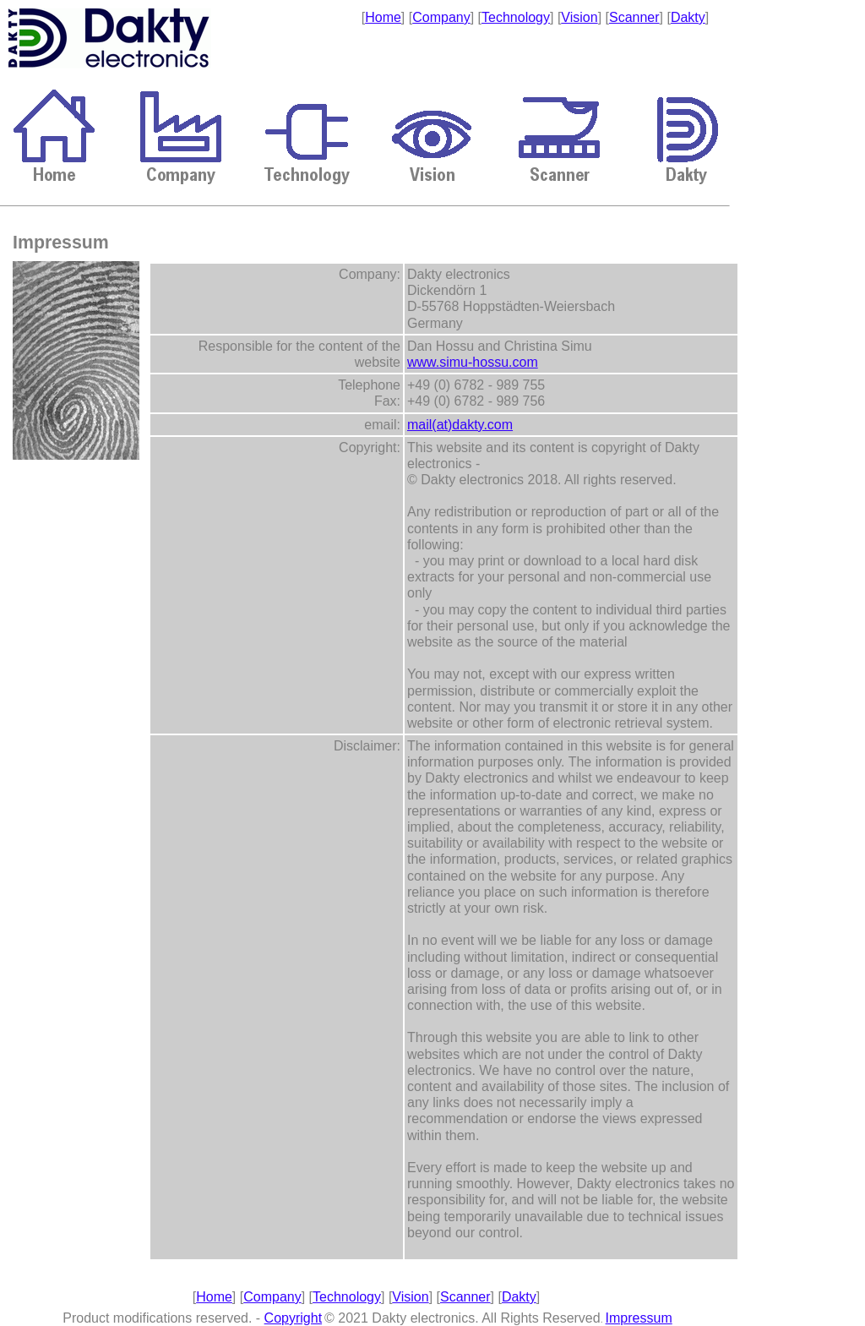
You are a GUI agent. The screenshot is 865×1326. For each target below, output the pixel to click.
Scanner (634, 17)
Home (383, 17)
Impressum (639, 1318)
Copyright (293, 1318)
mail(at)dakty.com (460, 424)
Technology (515, 17)
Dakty (688, 17)
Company (441, 17)
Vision (579, 17)
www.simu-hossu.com (472, 362)
